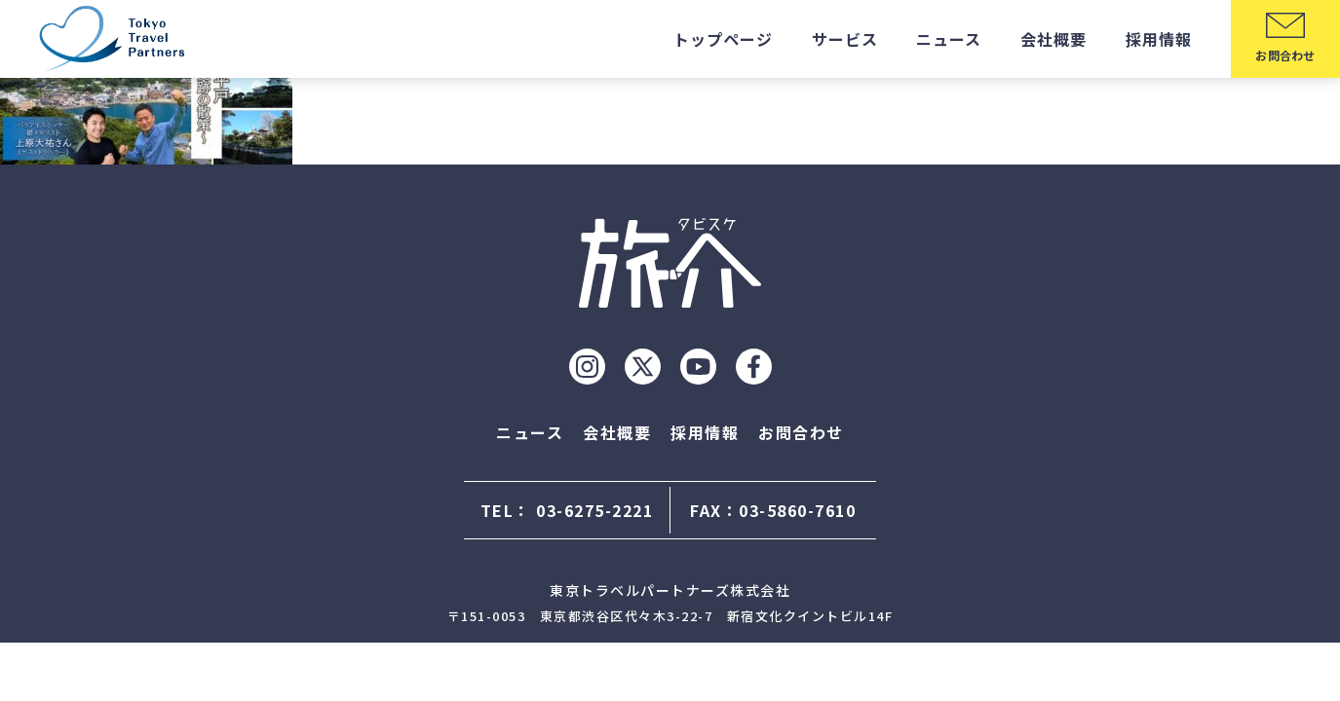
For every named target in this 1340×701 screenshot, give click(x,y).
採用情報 (1159, 39)
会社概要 (1053, 39)
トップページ (723, 39)
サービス (845, 39)
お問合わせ (801, 432)
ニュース (948, 39)
